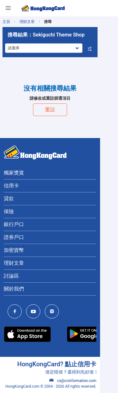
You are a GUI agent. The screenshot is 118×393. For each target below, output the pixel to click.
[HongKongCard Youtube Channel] (34, 312)
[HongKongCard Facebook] (16, 312)
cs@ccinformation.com (90, 381)
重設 (59, 110)
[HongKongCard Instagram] (53, 312)
